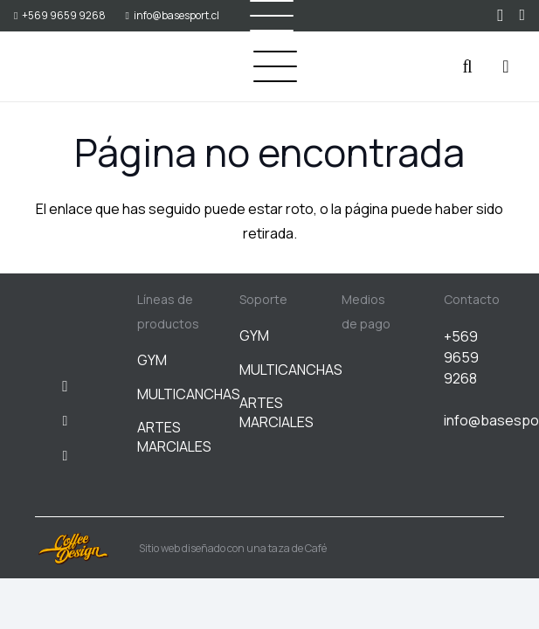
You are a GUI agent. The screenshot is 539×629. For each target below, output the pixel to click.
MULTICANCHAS (188, 394)
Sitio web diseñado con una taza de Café (233, 548)
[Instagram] (500, 15)
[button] (275, 66)
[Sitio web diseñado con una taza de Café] (87, 548)
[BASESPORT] (57, 67)
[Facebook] (65, 421)
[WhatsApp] (522, 15)
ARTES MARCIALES (174, 437)
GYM (152, 360)
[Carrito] (506, 66)
